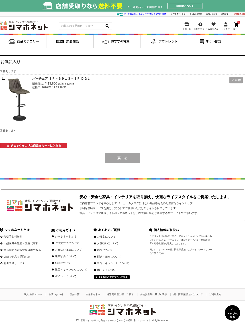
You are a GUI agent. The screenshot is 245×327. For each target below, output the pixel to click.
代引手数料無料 (13, 236)
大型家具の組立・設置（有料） (22, 243)
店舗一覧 (75, 294)
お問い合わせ (211, 14)
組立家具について (65, 256)
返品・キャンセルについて (71, 269)
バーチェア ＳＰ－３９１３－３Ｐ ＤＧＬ (61, 78)
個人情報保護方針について (188, 294)
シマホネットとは (178, 14)
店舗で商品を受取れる (17, 256)
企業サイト (225, 14)
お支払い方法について (68, 249)
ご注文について (106, 236)
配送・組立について (109, 256)
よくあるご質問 (196, 14)
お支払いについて (107, 243)
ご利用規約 (215, 294)
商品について (105, 250)
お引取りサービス (14, 263)
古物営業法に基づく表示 (153, 294)
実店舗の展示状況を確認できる (22, 250)
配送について (63, 262)
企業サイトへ (93, 294)
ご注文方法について (67, 243)
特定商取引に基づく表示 (120, 294)
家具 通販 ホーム (33, 294)
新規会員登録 (239, 14)
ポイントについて (65, 276)
